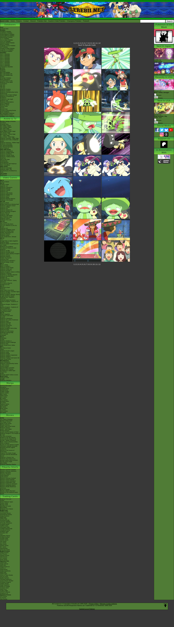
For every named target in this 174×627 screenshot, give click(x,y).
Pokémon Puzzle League (7, 351)
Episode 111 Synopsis (161, 93)
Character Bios (4, 124)
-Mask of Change (5, 586)
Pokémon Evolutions (6, 154)
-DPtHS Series (4, 545)
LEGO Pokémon (4, 103)
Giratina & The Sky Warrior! (8, 437)
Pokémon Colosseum (6, 318)
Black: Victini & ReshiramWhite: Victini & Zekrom (9, 442)
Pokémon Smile (4, 214)
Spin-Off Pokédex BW (6, 75)
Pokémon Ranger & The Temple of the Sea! (10, 434)
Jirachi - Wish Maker (6, 429)
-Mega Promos (4, 552)
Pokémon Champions (6, 187)
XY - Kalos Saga (4, 135)
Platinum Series (4, 404)
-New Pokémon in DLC (6, 114)
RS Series (3, 398)
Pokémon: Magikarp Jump (7, 229)
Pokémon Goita (4, 377)
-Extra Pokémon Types (6, 502)
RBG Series (3, 394)
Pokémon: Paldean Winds (7, 156)
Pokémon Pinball (5, 353)
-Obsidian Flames (5, 535)
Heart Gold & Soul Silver (7, 290)
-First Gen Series (5, 549)
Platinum (2, 289)
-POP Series (3, 559)
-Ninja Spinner (4, 564)
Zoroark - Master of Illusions (8, 440)
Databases (10, 24)
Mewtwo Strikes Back (6, 420)
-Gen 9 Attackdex (5, 65)
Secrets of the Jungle (6, 461)
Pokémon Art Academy (6, 246)
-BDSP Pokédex (4, 44)
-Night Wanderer (4, 585)
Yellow (2, 349)
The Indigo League (5, 125)
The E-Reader (4, 334)
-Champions (3, 83)
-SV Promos (3, 554)
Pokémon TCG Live (5, 220)
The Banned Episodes (6, 147)
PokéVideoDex (4, 162)
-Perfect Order (4, 511)
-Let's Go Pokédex (5, 41)
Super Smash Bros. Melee (7, 345)
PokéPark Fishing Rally (6, 332)
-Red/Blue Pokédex (5, 31)
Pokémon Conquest (5, 273)
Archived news (4, 28)
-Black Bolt (3, 517)
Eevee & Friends (5, 489)
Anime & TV (10, 119)
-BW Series (3, 544)
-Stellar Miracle (4, 583)
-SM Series (3, 541)
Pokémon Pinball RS (6, 325)
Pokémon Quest (4, 235)
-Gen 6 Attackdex (5, 61)
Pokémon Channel (5, 322)
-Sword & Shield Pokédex (7, 43)
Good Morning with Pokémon (8, 163)
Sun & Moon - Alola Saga (7, 137)
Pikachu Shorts (10, 467)
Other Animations (5, 165)
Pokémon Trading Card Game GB (9, 358)
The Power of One (5, 422)
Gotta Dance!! (4, 477)
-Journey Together (5, 521)
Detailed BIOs (4, 390)
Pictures (158, 98)
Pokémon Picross (5, 255)
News (1, 27)
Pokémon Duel (4, 259)
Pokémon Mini (4, 343)
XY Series (3, 409)
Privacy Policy (94, 604)
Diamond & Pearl (5, 287)
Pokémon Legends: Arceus (7, 205)
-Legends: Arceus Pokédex (7, 45)
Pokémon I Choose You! (7, 457)
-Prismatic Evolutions (6, 523)
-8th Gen (2, 86)
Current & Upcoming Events (8, 110)
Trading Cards (10, 496)
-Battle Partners (4, 578)
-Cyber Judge (4, 590)
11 (96, 43)
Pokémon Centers (5, 90)
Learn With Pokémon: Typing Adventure (8, 281)
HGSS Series (4, 405)
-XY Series (3, 542)
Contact (26, 21)
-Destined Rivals (4, 520)
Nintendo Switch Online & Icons (9, 374)
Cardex (2, 76)
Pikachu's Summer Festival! (8, 478)
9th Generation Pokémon (7, 113)
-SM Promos (3, 557)
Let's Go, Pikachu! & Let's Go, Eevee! (8, 226)
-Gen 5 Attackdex (5, 59)
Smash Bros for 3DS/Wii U (7, 260)
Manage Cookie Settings (108, 604)
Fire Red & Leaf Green (6, 315)
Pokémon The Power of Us (7, 458)
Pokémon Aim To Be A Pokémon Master (9, 140)
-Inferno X (3, 568)
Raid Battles (3, 507)
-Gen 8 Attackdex (5, 64)
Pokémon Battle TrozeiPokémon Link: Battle (9, 244)
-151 (1, 534)
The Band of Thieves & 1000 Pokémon (8, 248)
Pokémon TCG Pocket (6, 200)
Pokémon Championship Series (9, 92)
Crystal (2, 339)
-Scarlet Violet (4, 538)
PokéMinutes (3, 161)
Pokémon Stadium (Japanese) (8, 355)
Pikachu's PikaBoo (5, 474)
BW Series (3, 407)
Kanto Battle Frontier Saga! (8, 131)
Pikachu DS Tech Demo (7, 331)
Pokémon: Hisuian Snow (7, 155)
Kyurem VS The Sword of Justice (9, 444)
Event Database (4, 112)
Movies (10, 415)
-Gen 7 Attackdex (5, 62)
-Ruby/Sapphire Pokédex (7, 34)
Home (13, 21)
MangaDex (3, 387)
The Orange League (6, 127)
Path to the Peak (5, 159)
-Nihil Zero (3, 565)
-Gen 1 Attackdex (5, 54)
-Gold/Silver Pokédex (6, 33)
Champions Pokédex (74, 21)
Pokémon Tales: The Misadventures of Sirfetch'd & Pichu (8, 171)
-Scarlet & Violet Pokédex (7, 48)
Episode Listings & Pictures (8, 121)
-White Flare (3, 518)
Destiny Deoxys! (4, 430)
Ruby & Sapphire (5, 314)
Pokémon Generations (6, 151)
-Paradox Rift (4, 533)
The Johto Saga (4, 128)
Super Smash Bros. (5, 359)
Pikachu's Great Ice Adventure (8, 484)
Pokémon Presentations (7, 102)
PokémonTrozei (4, 329)
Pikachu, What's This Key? (7, 491)
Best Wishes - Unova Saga (7, 134)
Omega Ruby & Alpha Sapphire (9, 241)
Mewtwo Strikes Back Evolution (9, 460)
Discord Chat (3, 109)
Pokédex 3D (3, 277)
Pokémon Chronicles (6, 144)
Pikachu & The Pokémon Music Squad (9, 493)
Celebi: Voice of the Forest (7, 426)
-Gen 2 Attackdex (5, 55)
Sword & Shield (4, 203)
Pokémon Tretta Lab (6, 269)
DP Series (3, 402)
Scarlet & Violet (4, 184)
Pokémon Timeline (5, 89)
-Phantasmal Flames (6, 514)
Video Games (10, 177)
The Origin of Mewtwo (6, 419)
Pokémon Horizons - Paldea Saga (9, 142)
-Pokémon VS (4, 593)
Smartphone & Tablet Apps (7, 370)
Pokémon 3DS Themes (6, 369)
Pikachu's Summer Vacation (8, 469)
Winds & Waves (4, 181)
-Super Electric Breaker (6, 580)
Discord (33, 21)
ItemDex (2, 68)
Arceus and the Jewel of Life (8, 439)
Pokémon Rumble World (7, 252)
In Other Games (4, 365)
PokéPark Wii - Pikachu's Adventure (7, 298)
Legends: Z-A (4, 186)
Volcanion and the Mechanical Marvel (8, 455)
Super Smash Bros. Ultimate (8, 236)
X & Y (1, 239)
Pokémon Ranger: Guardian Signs (10, 291)
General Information (5, 385)
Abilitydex (3, 71)
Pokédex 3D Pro (4, 279)
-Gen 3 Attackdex (5, 57)
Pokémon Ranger (5, 327)
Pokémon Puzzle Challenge (8, 342)
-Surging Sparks (4, 524)
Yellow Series (4, 395)
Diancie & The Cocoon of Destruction (7, 451)
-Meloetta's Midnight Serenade (8, 446)
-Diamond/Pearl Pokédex (7, 35)
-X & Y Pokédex (4, 38)
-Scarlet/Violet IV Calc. (6, 81)
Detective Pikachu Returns (7, 198)
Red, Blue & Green (5, 348)
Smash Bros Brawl (5, 311)
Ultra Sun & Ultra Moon (6, 224)
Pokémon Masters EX (6, 194)
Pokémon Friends (5, 190)
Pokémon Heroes (5, 427)
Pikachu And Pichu (5, 472)
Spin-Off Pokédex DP (6, 74)
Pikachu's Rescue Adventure (8, 471)
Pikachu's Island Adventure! (8, 481)
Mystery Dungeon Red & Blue (8, 328)
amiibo (2, 373)
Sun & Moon (3, 222)
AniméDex (3, 123)
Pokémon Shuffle (5, 251)
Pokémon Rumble (5, 293)
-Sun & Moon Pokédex (6, 40)
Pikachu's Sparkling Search (8, 485)
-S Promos (3, 597)
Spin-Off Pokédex (5, 72)
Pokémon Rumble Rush (7, 231)
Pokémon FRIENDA (5, 380)
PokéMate (3, 335)
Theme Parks (4, 106)
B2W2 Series (4, 408)
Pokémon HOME (5, 207)
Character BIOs (4, 388)
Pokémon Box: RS (5, 324)
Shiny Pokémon (4, 148)
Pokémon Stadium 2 (6, 341)
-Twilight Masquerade (6, 528)
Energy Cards (4, 504)
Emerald (2, 317)
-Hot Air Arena (4, 576)
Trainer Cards (4, 503)
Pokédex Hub (42, 21)
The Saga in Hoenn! (5, 130)
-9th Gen (2, 85)
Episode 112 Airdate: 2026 (160, 116)
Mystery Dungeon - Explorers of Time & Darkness (9, 307)
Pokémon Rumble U (6, 270)
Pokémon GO (4, 191)
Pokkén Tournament (5, 258)
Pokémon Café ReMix (6, 193)
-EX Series (3, 547)
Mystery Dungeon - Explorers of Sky (9, 302)
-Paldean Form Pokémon (7, 116)
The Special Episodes (6, 145)
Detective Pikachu (5, 234)
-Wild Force (3, 589)
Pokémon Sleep (4, 197)
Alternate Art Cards (5, 506)
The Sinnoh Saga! (5, 132)
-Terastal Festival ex (5, 579)
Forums (19, 21)
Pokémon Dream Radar (7, 267)
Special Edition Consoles (7, 367)
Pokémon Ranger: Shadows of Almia (8, 305)
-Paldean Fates (4, 531)
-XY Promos (3, 558)
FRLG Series (3, 400)
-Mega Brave (3, 569)
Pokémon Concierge (6, 168)
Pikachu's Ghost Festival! (7, 479)
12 (99, 43)
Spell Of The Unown (5, 423)
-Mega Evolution (4, 516)
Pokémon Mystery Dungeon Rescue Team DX (8, 212)
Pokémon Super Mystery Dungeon (10, 253)
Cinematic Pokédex (5, 78)
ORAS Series (4, 411)
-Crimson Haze (4, 588)
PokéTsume (3, 175)
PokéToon (3, 158)
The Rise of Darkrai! (5, 436)
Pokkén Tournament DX (7, 232)
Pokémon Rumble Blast (6, 276)
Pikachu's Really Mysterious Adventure (8, 487)
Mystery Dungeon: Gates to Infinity (10, 272)
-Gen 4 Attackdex (5, 58)
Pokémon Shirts (4, 105)
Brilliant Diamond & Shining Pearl (9, 204)
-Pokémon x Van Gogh (6, 99)
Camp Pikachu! (4, 475)
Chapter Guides (4, 391)
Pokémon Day (4, 100)
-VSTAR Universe (5, 592)
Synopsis (157, 120)
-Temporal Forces (5, 530)
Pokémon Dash (4, 321)
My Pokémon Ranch (6, 310)
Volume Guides (4, 393)
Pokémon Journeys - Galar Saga (9, 138)
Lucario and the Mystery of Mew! (9, 432)
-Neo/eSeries (4, 548)
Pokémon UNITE (5, 196)
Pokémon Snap (4, 352)
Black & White (4, 265)
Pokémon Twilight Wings (7, 152)
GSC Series (3, 397)
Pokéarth (86, 21)
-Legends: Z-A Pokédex (6, 50)
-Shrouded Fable (5, 527)
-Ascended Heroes (5, 513)
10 (93, 43)
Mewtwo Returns (5, 425)
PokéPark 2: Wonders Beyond (8, 274)
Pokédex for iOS (4, 284)
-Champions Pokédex (6, 51)
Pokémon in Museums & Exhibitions (7, 97)
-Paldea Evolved (4, 537)
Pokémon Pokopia (5, 189)
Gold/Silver (3, 338)
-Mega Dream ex (5, 566)
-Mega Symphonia (5, 571)
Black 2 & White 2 (5, 266)
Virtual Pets (3, 372)
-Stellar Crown (4, 526)
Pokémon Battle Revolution (8, 300)
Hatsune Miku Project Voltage (8, 95)
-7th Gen (2, 88)
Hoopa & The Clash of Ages (8, 453)
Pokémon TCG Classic (6, 509)
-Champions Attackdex (6, 66)
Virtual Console (4, 366)
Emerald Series (4, 401)
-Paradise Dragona (5, 582)
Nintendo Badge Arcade (7, 262)
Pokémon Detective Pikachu (8, 464)
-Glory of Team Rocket (6, 575)
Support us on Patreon (87, 609)
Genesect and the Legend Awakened (7, 448)
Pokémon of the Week (6, 82)
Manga (10, 383)
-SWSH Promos (4, 555)
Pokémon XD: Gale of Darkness (9, 320)
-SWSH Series (4, 540)
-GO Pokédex (4, 47)
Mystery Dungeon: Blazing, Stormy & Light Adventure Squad (10, 295)
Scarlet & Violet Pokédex (56, 21)
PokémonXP (3, 93)
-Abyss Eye (3, 562)
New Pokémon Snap (6, 217)
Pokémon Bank (4, 242)
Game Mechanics (5, 79)
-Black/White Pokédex (6, 37)
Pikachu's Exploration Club (7, 482)
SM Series (3, 412)
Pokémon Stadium (5, 356)
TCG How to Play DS (6, 283)
